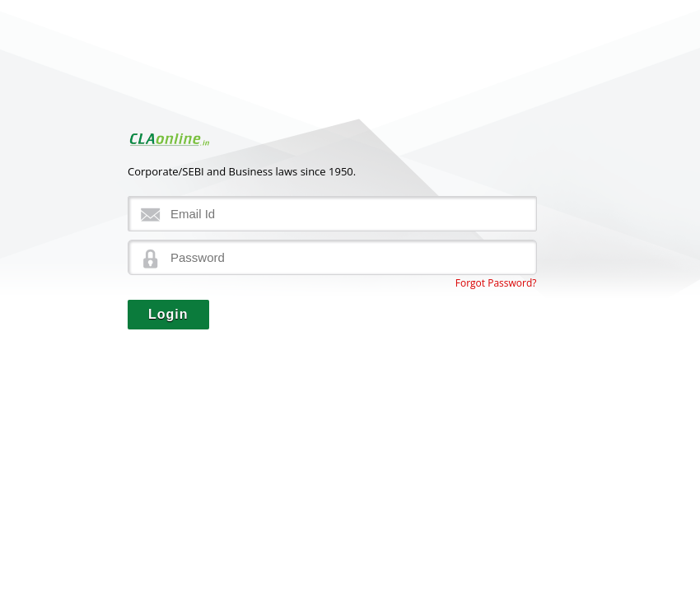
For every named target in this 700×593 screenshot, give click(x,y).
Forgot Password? (496, 283)
